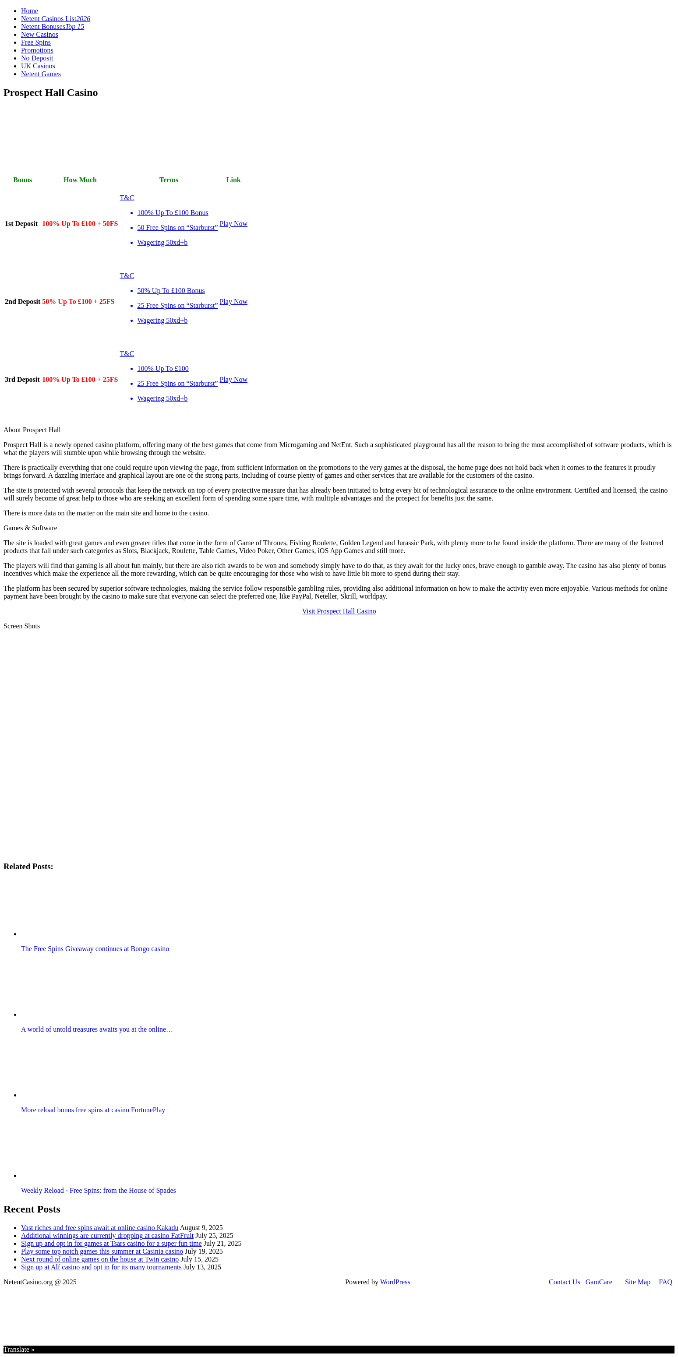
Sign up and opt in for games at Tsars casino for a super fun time (111, 1243)
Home (29, 10)
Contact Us (564, 1282)
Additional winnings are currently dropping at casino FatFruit (107, 1235)
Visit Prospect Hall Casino (339, 611)
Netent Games (41, 74)
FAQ (665, 1282)
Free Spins (36, 42)
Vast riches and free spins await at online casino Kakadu (99, 1227)
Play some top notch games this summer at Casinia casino (102, 1251)
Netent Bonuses (52, 26)
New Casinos (39, 34)
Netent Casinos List (55, 18)
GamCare (599, 1282)
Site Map (637, 1282)
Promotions (37, 50)
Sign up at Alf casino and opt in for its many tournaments (101, 1267)
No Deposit (37, 58)
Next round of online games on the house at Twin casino (100, 1259)
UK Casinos (38, 66)
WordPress (395, 1282)
